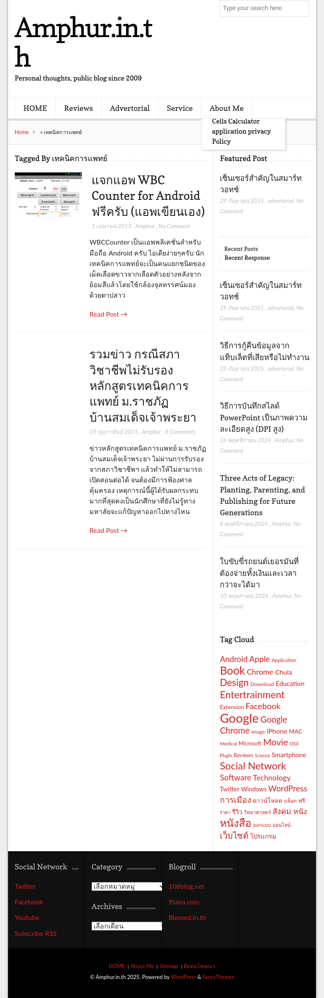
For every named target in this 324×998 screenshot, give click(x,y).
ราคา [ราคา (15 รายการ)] (225, 812)
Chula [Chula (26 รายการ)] (283, 672)
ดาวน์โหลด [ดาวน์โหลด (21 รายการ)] (267, 800)
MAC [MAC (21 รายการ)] (295, 731)
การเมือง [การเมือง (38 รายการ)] (235, 799)
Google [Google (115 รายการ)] (239, 717)
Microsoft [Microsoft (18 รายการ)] (250, 743)
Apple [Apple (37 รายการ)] (259, 659)
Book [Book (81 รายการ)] (232, 670)
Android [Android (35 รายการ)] (234, 659)
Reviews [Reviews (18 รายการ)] (243, 755)
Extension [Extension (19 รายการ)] (232, 707)
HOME (35, 108)
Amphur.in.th (83, 42)
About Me (226, 108)
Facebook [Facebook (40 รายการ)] (263, 706)
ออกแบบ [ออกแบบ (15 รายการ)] (262, 825)
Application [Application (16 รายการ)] (284, 660)
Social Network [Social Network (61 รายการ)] (253, 766)
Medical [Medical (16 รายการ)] (228, 743)
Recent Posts (241, 248)
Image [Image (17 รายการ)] (258, 732)
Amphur (145, 225)
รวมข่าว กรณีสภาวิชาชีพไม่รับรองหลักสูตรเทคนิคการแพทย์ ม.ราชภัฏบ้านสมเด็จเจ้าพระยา (143, 385)
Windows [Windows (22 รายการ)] (253, 789)
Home (22, 132)
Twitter (25, 886)
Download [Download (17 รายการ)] (262, 684)
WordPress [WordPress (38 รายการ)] (287, 788)
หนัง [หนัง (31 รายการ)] (300, 811)
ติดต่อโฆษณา (199, 966)
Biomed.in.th (187, 917)
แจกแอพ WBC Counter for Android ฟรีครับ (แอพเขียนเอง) (148, 196)
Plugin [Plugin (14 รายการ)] (226, 755)
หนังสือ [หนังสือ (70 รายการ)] (235, 822)
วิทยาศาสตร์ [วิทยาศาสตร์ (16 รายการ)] (257, 812)
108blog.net (187, 886)
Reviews (78, 108)
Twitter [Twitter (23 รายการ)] (229, 789)
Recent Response (247, 257)
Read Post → (108, 314)
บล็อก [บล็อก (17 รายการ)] (290, 801)
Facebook (29, 902)
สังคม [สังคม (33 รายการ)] (282, 811)
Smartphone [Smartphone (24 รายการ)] (289, 755)
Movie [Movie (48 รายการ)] (275, 742)
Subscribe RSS (36, 933)
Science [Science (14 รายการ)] (262, 755)
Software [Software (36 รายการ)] (235, 777)
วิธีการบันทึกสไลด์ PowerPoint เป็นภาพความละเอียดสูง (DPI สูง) (264, 417)
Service (180, 108)
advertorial (281, 200)
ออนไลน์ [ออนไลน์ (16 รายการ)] (282, 825)
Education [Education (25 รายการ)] (290, 683)
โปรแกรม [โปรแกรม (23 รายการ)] (263, 836)
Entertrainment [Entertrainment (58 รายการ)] (252, 694)
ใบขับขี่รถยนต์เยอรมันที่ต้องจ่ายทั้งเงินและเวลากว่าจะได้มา (259, 573)
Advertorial (130, 108)
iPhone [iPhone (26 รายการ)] (277, 731)
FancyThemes (218, 977)
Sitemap (168, 966)
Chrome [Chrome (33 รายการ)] (260, 671)
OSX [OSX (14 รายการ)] (294, 743)
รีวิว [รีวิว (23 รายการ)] (237, 811)
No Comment (174, 225)
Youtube (27, 917)
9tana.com (184, 902)
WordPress (183, 977)
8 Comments (180, 431)
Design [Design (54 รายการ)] (234, 682)
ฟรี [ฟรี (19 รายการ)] (301, 800)
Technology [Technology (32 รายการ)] (272, 777)
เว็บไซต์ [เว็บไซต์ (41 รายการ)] (234, 835)
